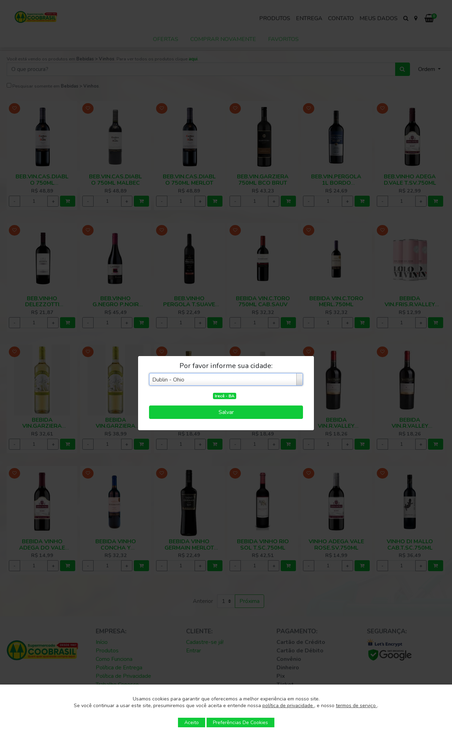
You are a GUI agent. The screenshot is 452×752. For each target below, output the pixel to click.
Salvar (226, 412)
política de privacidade (288, 705)
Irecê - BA (224, 396)
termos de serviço (356, 705)
